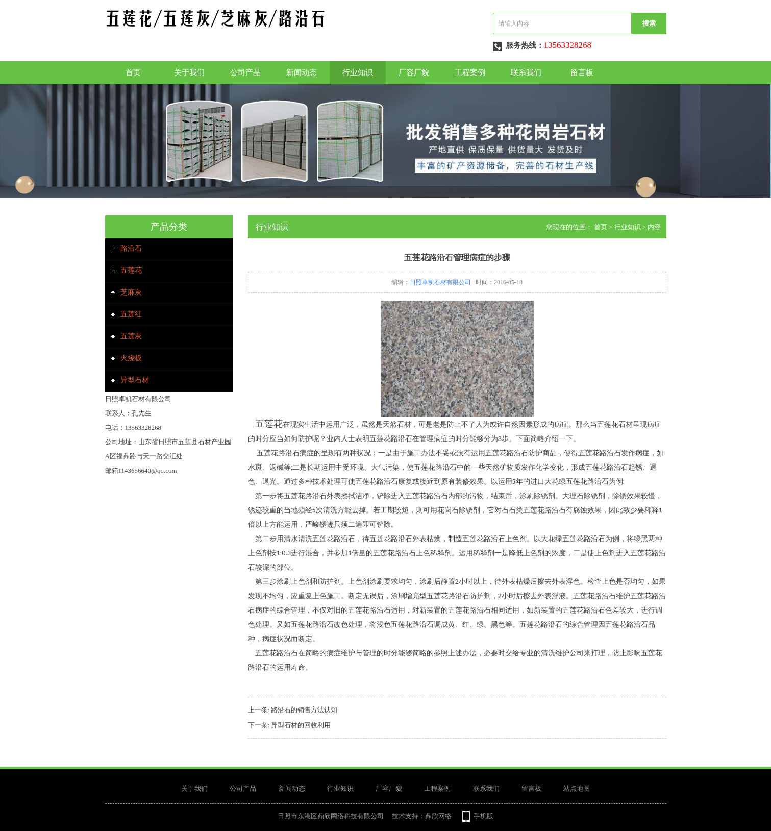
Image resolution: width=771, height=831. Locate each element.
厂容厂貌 (414, 72)
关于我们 (189, 72)
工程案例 (470, 72)
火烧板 (131, 358)
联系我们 (526, 72)
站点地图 (576, 788)
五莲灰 (131, 336)
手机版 (483, 816)
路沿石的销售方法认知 (304, 710)
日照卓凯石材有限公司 (440, 282)
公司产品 (245, 72)
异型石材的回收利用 (301, 725)
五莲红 (131, 314)
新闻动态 (301, 72)
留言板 (581, 72)
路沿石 (131, 248)
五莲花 (131, 270)
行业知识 (357, 72)
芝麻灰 (131, 292)
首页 (133, 72)
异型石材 (134, 380)
